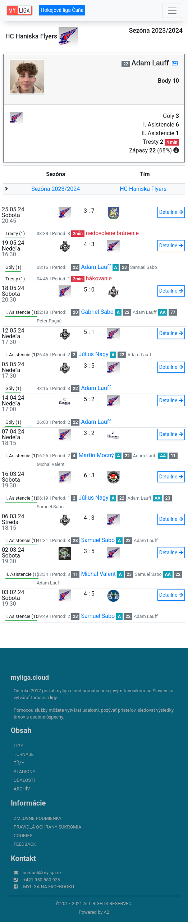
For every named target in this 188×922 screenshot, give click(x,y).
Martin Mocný (96, 455)
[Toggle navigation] (172, 11)
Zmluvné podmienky (37, 818)
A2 (106, 912)
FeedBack (25, 844)
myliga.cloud (30, 677)
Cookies (23, 835)
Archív (22, 789)
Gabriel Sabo (97, 311)
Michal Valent (50, 464)
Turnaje (24, 754)
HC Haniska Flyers (143, 188)
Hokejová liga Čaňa (62, 10)
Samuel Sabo (143, 267)
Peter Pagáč (49, 321)
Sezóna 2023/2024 (55, 188)
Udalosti (24, 780)
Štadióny (24, 771)
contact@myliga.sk (42, 872)
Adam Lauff (96, 266)
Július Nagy (94, 354)
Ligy (18, 745)
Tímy (19, 763)
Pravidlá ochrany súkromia (47, 827)
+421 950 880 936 (41, 879)
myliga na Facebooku (48, 886)
